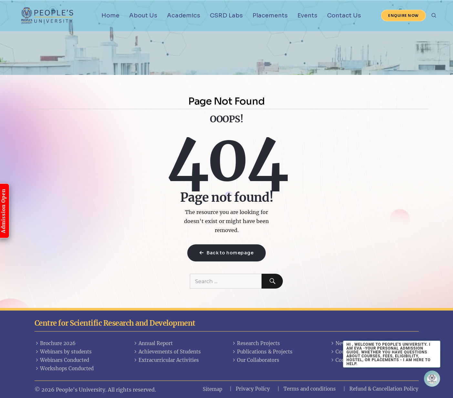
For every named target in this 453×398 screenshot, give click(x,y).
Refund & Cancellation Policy (383, 389)
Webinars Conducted (62, 360)
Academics (183, 15)
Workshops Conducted (64, 368)
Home (110, 15)
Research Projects (256, 343)
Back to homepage (226, 253)
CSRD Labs (226, 15)
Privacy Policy (253, 389)
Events (307, 15)
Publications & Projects (262, 352)
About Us (143, 15)
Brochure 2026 (55, 343)
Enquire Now (403, 15)
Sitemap (212, 389)
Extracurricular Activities (166, 360)
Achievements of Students (167, 352)
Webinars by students (63, 352)
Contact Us (344, 15)
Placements (270, 15)
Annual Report (153, 343)
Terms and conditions (309, 389)
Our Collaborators (256, 360)
